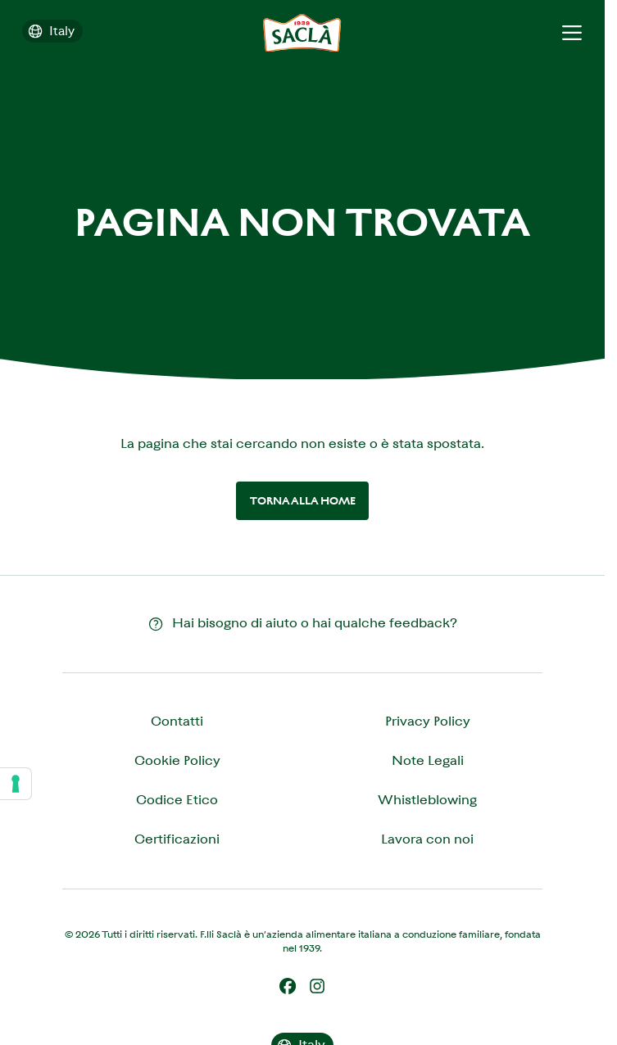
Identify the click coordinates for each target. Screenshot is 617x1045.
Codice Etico (177, 800)
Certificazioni (177, 839)
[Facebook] (287, 986)
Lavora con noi (427, 839)
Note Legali (428, 760)
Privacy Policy (427, 721)
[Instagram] (317, 986)
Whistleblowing (427, 800)
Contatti (177, 721)
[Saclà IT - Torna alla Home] (302, 33)
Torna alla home (303, 501)
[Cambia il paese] (52, 31)
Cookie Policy (177, 760)
